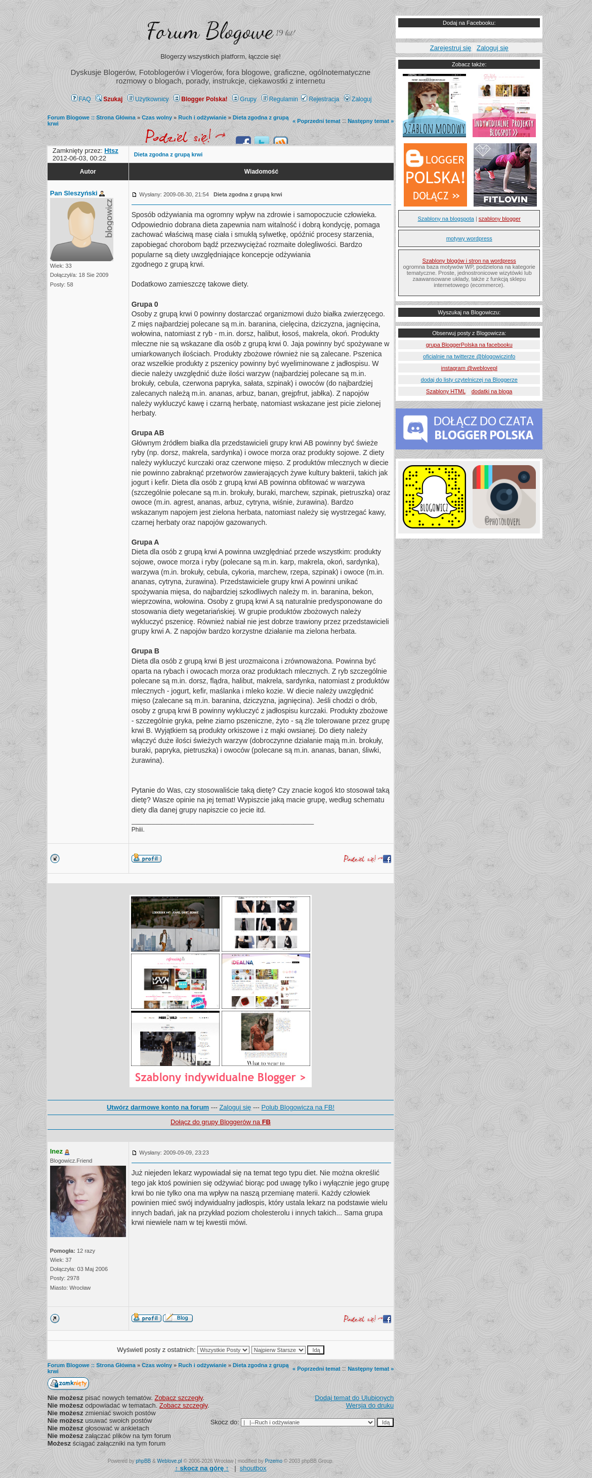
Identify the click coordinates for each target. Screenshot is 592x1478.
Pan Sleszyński (74, 193)
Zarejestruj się (451, 48)
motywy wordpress (469, 238)
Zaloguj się (235, 1107)
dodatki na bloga (492, 391)
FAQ (81, 99)
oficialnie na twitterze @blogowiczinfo (469, 356)
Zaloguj (357, 99)
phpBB (143, 1461)
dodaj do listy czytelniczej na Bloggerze (469, 380)
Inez (56, 1151)
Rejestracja (320, 99)
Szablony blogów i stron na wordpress (469, 261)
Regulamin (280, 99)
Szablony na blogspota (446, 219)
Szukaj (109, 99)
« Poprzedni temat (316, 121)
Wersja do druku (370, 1405)
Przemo (273, 1461)
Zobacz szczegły (178, 1398)
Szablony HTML (446, 391)
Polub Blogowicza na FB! (298, 1107)
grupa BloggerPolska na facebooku (469, 345)
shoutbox (253, 1468)
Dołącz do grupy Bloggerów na (221, 1122)
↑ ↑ (202, 1468)
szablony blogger (500, 219)
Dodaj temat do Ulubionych (354, 1398)
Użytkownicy (148, 99)
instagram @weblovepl (469, 368)
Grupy (244, 99)
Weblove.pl (169, 1461)
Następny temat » (371, 121)
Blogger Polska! (200, 99)
